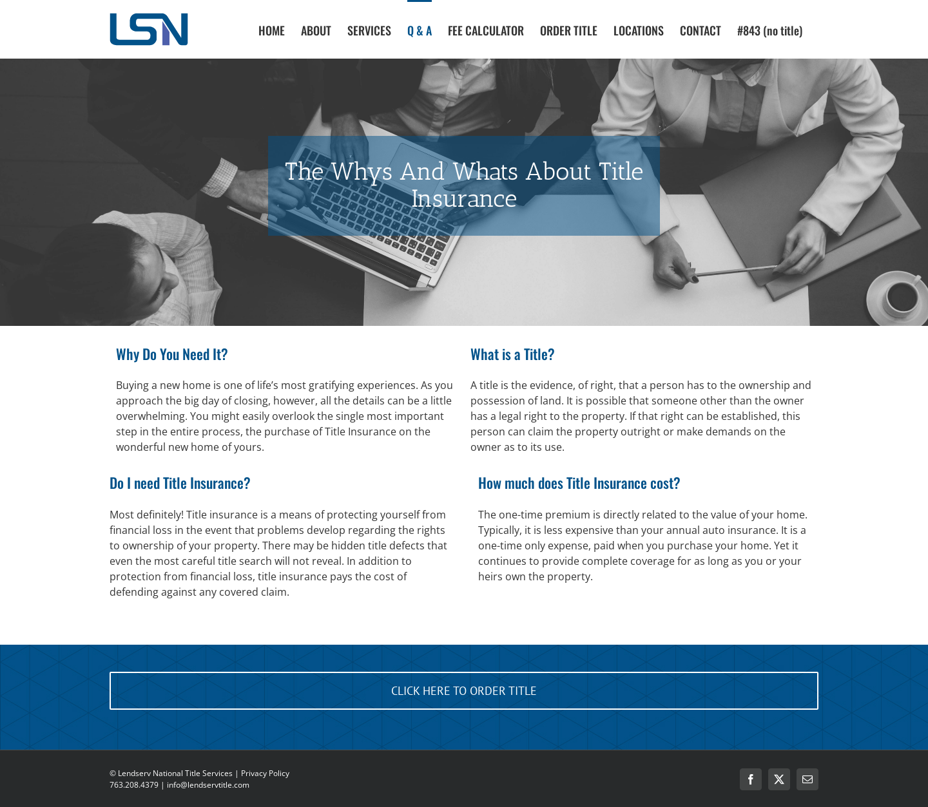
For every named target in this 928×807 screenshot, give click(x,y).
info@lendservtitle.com (208, 784)
